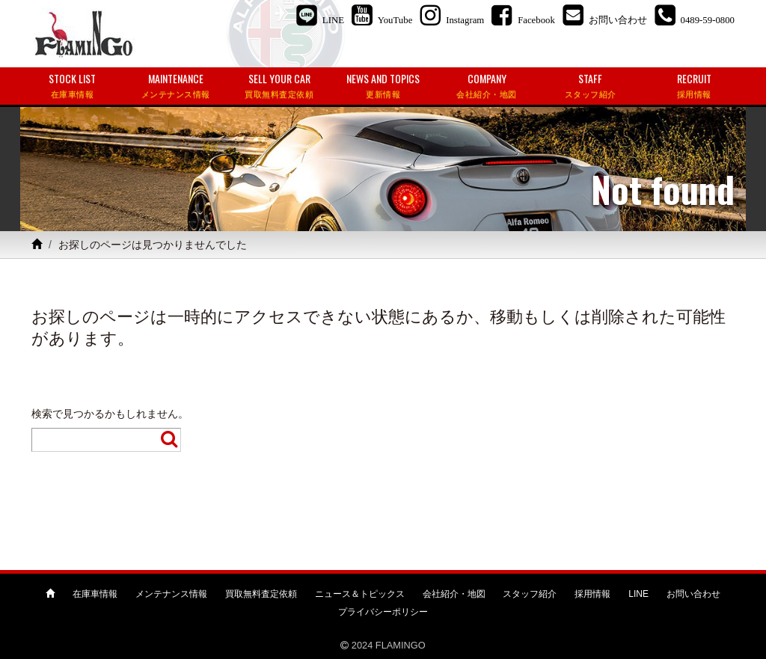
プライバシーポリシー (383, 612)
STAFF (590, 85)
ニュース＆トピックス (360, 594)
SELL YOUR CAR (279, 85)
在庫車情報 (95, 594)
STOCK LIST (72, 85)
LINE (638, 594)
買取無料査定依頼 (261, 594)
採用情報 (592, 594)
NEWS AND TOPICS (383, 85)
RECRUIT (693, 85)
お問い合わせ (693, 594)
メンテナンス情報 (171, 594)
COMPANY (486, 85)
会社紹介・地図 (454, 594)
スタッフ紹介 (530, 594)
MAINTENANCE (176, 85)
